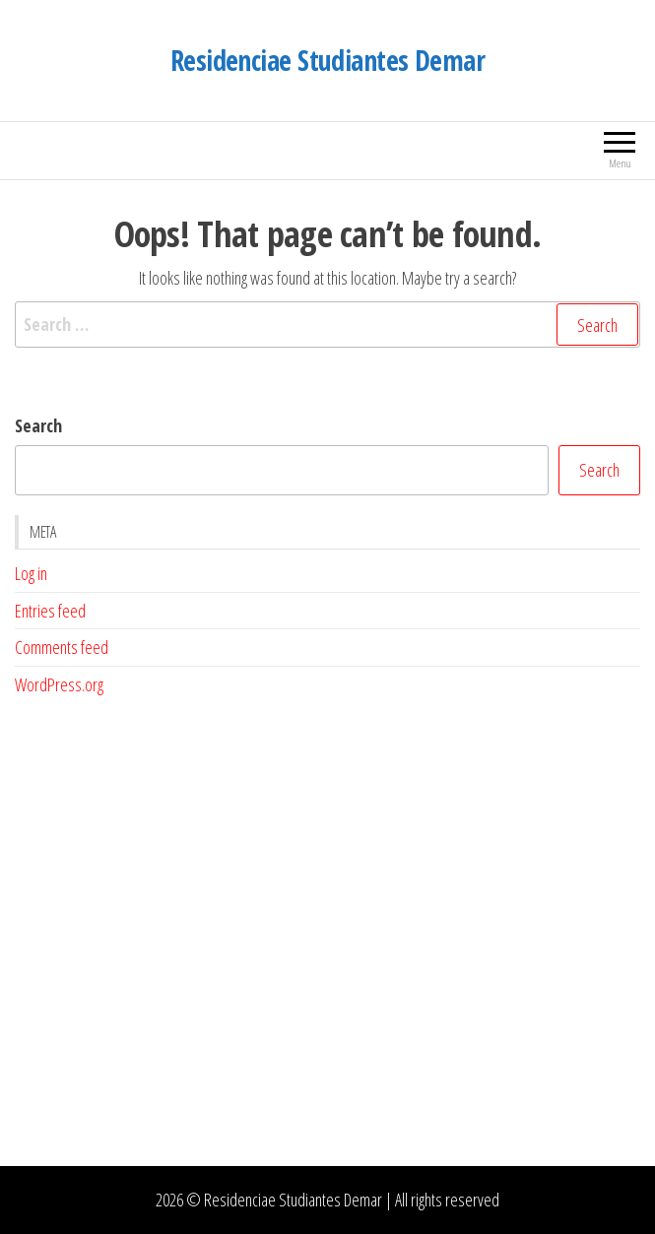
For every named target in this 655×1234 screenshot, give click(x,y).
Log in (31, 573)
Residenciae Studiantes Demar (327, 60)
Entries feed (50, 610)
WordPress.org (59, 684)
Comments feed (61, 647)
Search (38, 425)
